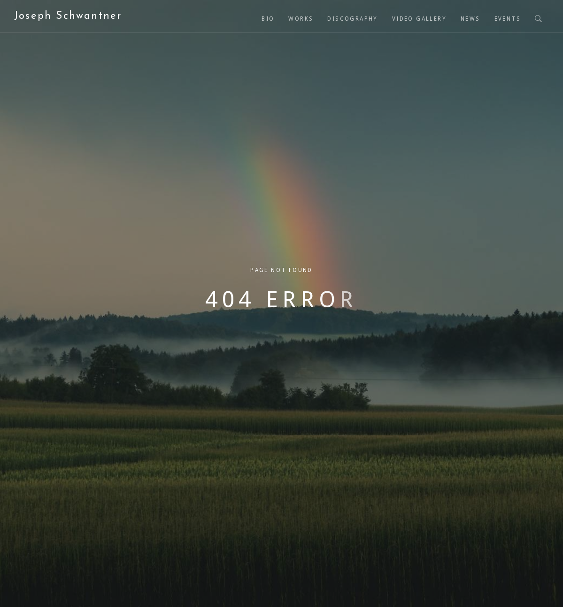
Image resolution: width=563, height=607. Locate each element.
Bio (268, 19)
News (470, 19)
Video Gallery (419, 19)
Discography (352, 19)
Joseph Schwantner (68, 16)
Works (300, 19)
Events (507, 19)
